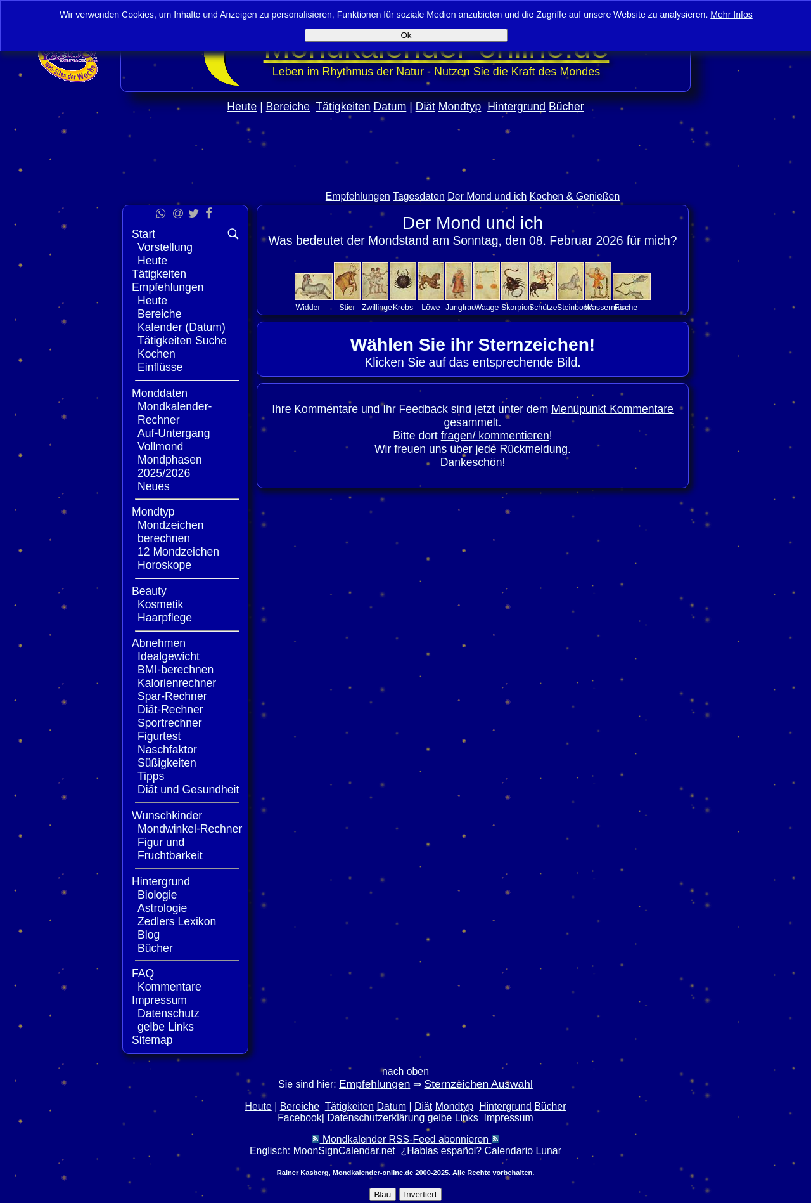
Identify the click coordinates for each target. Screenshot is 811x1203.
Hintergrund (516, 106)
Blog (148, 934)
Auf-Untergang (173, 433)
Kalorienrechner (176, 683)
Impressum (159, 1000)
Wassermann (607, 307)
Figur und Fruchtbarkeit (170, 849)
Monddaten (160, 393)
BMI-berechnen (175, 669)
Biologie (157, 894)
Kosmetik (160, 604)
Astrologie (162, 908)
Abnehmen (159, 643)
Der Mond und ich (487, 196)
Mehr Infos (731, 15)
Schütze (543, 307)
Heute (242, 106)
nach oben (405, 1071)
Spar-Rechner (172, 696)
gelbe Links (165, 1026)
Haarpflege (164, 617)
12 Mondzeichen (178, 551)
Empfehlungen (358, 196)
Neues (153, 486)
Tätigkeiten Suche (182, 340)
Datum (389, 106)
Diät (425, 106)
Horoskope (164, 565)
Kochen (156, 354)
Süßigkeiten (166, 763)
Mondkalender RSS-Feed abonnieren (405, 1139)
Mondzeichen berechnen (170, 532)
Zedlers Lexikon (176, 921)
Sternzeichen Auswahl (479, 1083)
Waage (487, 307)
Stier (347, 307)
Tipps (150, 776)
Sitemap (152, 1040)
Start (143, 234)
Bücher (566, 106)
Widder (308, 307)
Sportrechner (169, 723)
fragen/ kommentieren (495, 435)
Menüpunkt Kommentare (612, 409)
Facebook (300, 1117)
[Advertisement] (405, 178)
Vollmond (160, 446)
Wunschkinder (167, 815)
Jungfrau (460, 307)
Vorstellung (165, 247)
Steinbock (574, 307)
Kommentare (169, 986)
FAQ (143, 973)
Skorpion (516, 307)
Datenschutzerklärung (376, 1117)
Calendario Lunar (523, 1150)
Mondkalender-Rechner (174, 413)
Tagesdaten (419, 196)
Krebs (403, 307)
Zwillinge (377, 307)
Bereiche (288, 106)
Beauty (149, 591)
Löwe (430, 307)
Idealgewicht (168, 656)
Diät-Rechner (170, 709)
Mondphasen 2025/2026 (169, 466)
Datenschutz (168, 1013)
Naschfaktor (167, 749)
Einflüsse (159, 367)
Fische (626, 307)
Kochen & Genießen (575, 196)
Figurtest (159, 736)
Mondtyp (459, 106)
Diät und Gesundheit (188, 789)
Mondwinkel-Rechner (189, 829)
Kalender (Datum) (181, 327)
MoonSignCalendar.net (344, 1150)
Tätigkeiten (343, 106)
